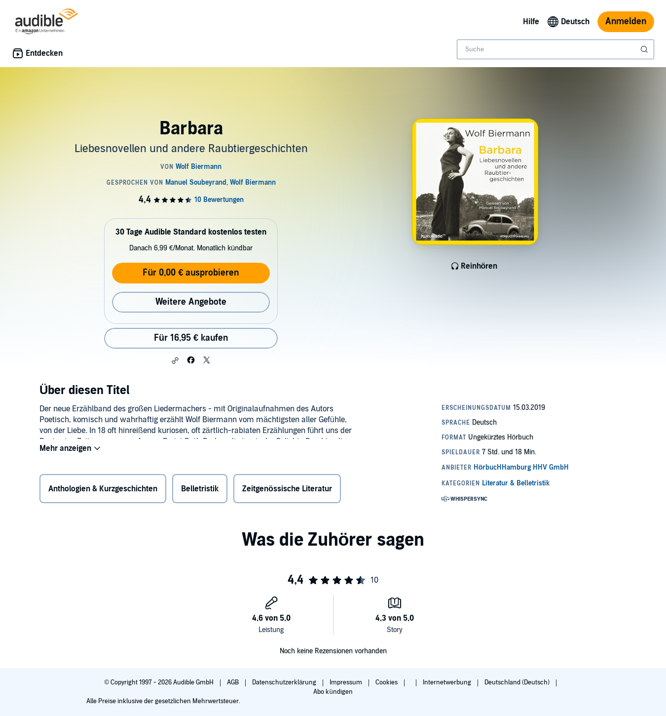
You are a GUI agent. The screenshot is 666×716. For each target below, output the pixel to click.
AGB (233, 682)
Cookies (387, 682)
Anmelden (625, 21)
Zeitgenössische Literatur (287, 491)
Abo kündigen (332, 692)
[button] (175, 360)
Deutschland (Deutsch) (517, 682)
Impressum (347, 682)
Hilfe (531, 22)
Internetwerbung (448, 682)
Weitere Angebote (190, 302)
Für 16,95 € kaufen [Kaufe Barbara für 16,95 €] (191, 338)
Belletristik (200, 491)
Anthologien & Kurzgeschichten (102, 491)
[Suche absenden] (645, 49)
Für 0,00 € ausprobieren (191, 273)
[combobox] (555, 49)
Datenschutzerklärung (285, 682)
